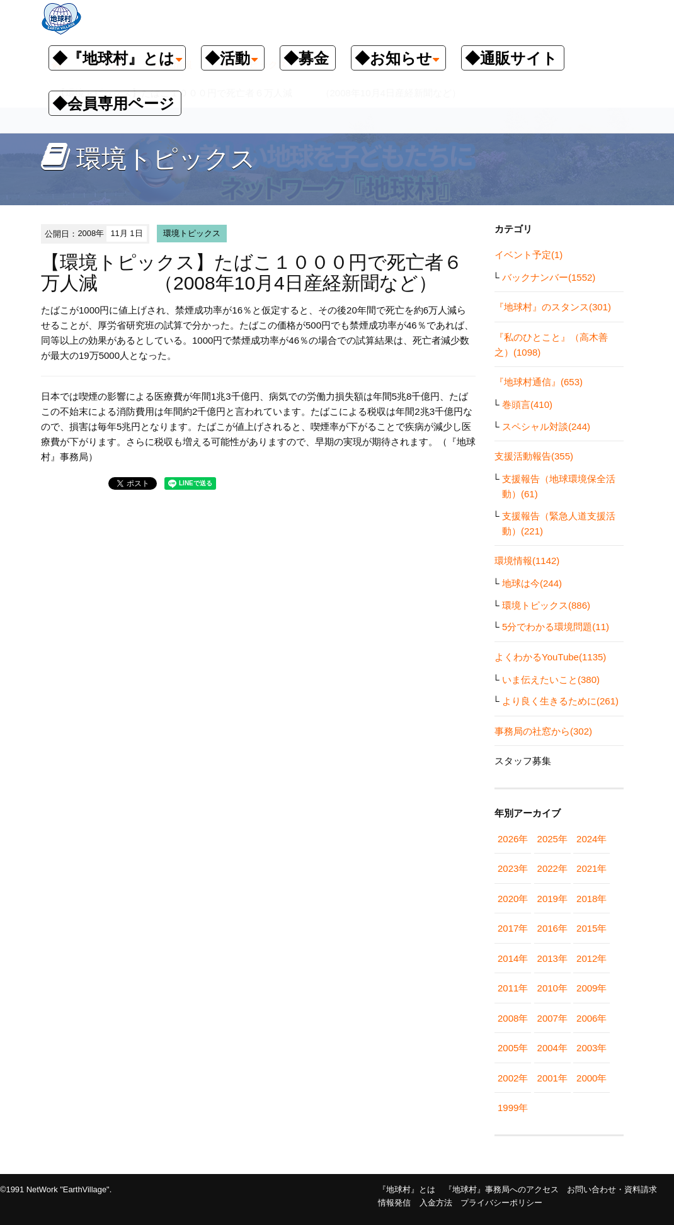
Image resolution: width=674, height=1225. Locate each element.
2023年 (513, 868)
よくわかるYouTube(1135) (550, 657)
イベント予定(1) (528, 254)
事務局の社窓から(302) (543, 731)
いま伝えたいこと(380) (551, 679)
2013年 (552, 958)
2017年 (513, 928)
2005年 (513, 1047)
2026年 (513, 838)
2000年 (591, 1078)
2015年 (591, 928)
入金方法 (436, 1202)
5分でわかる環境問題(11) (555, 626)
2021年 (591, 868)
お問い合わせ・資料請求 (612, 1189)
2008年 (513, 1018)
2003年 (591, 1047)
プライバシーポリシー (501, 1202)
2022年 (552, 868)
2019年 (552, 898)
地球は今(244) (532, 583)
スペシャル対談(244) (546, 426)
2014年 (513, 958)
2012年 (591, 958)
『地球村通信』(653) (538, 381)
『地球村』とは (406, 1189)
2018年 (591, 898)
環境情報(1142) (526, 560)
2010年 (552, 988)
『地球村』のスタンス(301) (552, 307)
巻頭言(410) (527, 404)
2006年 (591, 1018)
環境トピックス (191, 233)
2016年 (552, 928)
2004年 (552, 1047)
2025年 (552, 838)
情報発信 (394, 1202)
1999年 (513, 1107)
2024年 (591, 838)
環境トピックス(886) (546, 605)
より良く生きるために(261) (560, 701)
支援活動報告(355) (533, 456)
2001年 (552, 1078)
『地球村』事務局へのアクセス (501, 1189)
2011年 (513, 988)
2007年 (552, 1018)
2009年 (591, 988)
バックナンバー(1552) (548, 277)
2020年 (513, 898)
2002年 (513, 1078)
